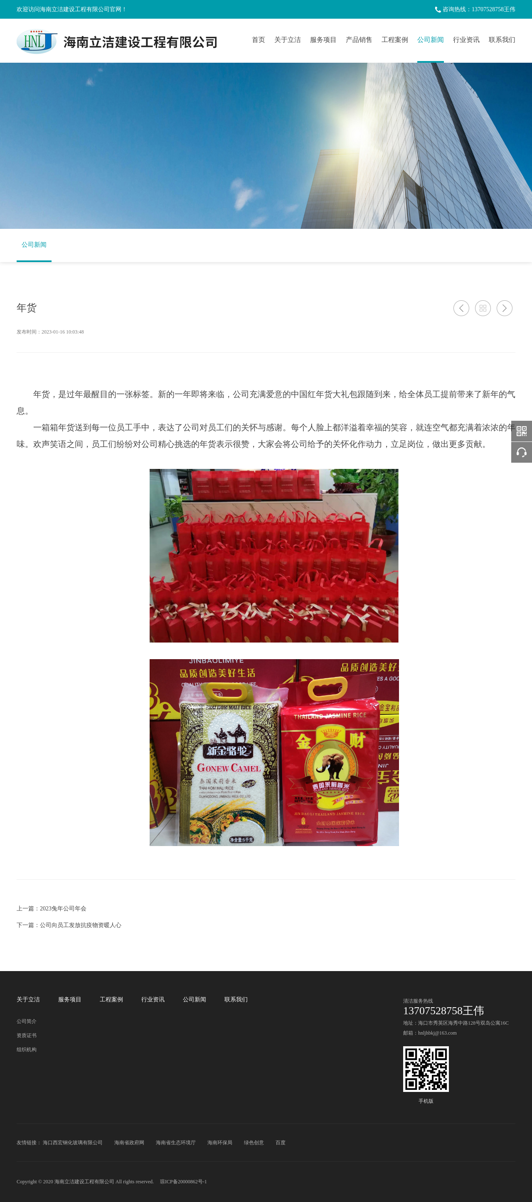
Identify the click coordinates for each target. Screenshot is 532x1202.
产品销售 (359, 39)
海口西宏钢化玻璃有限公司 (73, 1143)
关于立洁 (287, 39)
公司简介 (27, 1021)
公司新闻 (430, 39)
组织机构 (27, 1049)
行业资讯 (466, 39)
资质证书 (27, 1035)
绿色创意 (254, 1143)
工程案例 (395, 39)
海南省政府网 (129, 1143)
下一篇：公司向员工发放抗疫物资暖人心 (69, 925)
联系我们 (502, 39)
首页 (258, 39)
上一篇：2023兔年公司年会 (51, 908)
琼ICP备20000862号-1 (183, 1182)
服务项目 (323, 39)
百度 (281, 1143)
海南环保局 (219, 1143)
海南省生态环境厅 (176, 1143)
